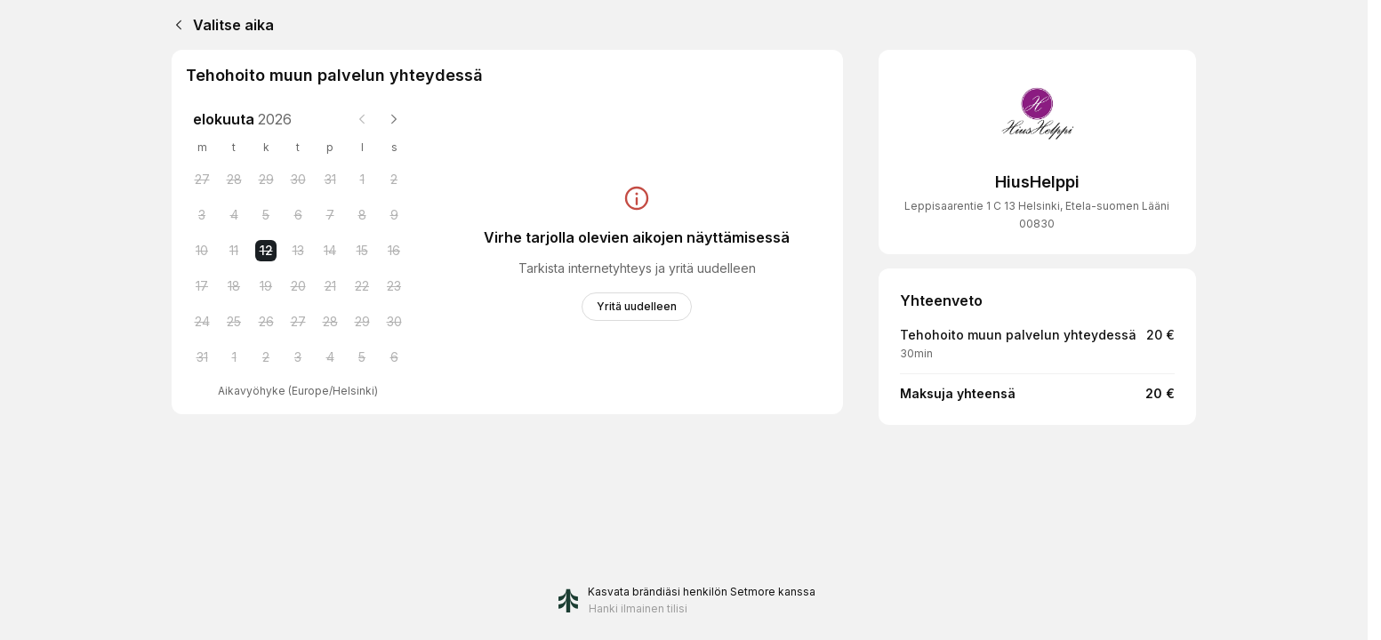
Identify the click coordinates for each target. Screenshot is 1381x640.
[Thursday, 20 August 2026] (298, 286)
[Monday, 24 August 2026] (202, 321)
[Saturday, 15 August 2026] (362, 250)
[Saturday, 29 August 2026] (362, 321)
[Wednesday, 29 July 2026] (266, 179)
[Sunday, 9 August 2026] (394, 215)
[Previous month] (362, 119)
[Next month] (394, 119)
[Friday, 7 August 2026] (330, 215)
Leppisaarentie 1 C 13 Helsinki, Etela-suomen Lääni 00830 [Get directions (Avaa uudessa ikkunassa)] (1036, 214)
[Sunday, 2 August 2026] (394, 179)
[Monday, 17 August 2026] (202, 286)
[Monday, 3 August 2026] (202, 215)
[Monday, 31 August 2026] (202, 357)
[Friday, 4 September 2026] (330, 357)
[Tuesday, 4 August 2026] (234, 215)
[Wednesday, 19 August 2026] (266, 286)
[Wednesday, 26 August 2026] (266, 321)
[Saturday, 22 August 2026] (362, 286)
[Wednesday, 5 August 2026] (266, 215)
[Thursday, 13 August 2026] (298, 250)
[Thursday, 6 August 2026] (298, 215)
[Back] (175, 25)
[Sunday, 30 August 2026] (394, 321)
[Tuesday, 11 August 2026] (234, 250)
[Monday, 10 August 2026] (202, 250)
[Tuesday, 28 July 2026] (234, 179)
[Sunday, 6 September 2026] (394, 357)
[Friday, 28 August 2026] (330, 321)
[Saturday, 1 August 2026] (362, 179)
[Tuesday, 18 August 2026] (234, 286)
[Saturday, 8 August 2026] (362, 215)
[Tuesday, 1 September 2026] (234, 357)
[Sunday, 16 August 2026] (394, 250)
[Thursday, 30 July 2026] (298, 179)
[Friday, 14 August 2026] (330, 250)
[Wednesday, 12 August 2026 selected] (266, 250)
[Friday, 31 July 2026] (330, 179)
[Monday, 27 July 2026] (202, 179)
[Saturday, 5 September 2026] (362, 357)
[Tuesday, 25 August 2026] (234, 321)
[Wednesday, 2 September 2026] (266, 357)
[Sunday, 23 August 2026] (394, 286)
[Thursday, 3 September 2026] (298, 357)
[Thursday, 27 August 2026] (298, 321)
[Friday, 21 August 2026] (330, 286)
